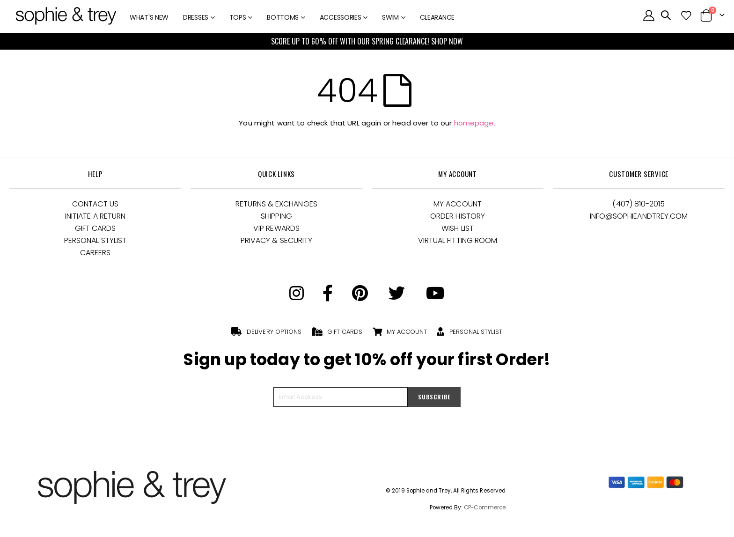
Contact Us (95, 204)
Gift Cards (95, 228)
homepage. (474, 123)
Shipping (276, 216)
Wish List (457, 228)
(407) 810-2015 (638, 204)
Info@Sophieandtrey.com (639, 216)
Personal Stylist (95, 240)
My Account (457, 204)
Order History (457, 216)
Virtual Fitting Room (458, 240)
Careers (95, 252)
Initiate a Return (95, 216)
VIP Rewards (276, 228)
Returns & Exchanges (276, 204)
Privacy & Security (276, 240)
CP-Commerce (485, 507)
